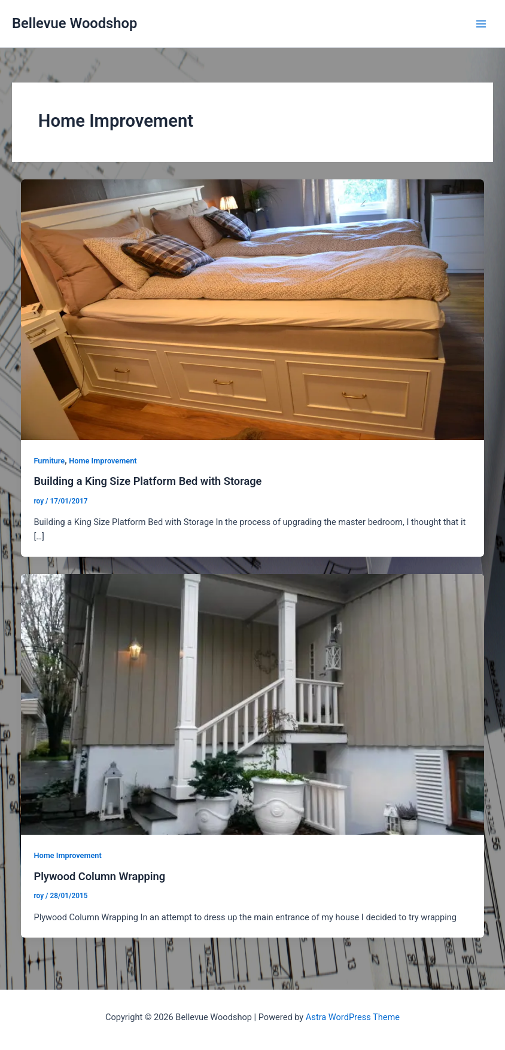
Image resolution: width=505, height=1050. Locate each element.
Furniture (49, 460)
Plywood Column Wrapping (99, 876)
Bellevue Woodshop (74, 23)
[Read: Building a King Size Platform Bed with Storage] (253, 309)
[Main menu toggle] (481, 23)
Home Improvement (102, 460)
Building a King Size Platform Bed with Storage (147, 481)
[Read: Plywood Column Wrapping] (253, 703)
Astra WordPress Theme (353, 1017)
